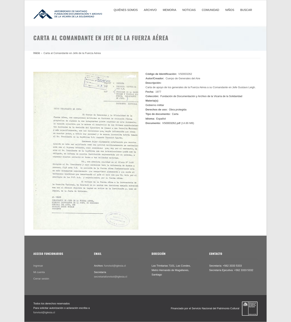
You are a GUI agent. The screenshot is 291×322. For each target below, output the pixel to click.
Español (161, 118)
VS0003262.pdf (171, 123)
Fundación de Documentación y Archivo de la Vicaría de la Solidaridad (201, 96)
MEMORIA (169, 10)
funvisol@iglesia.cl (115, 265)
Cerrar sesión (41, 278)
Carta (175, 113)
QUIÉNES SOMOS (126, 10)
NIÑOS (229, 10)
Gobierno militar (155, 105)
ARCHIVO (150, 10)
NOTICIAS (189, 10)
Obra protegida (178, 109)
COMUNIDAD (210, 10)
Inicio (36, 53)
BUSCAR (246, 10)
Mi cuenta (39, 272)
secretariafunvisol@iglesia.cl (110, 276)
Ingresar (38, 265)
